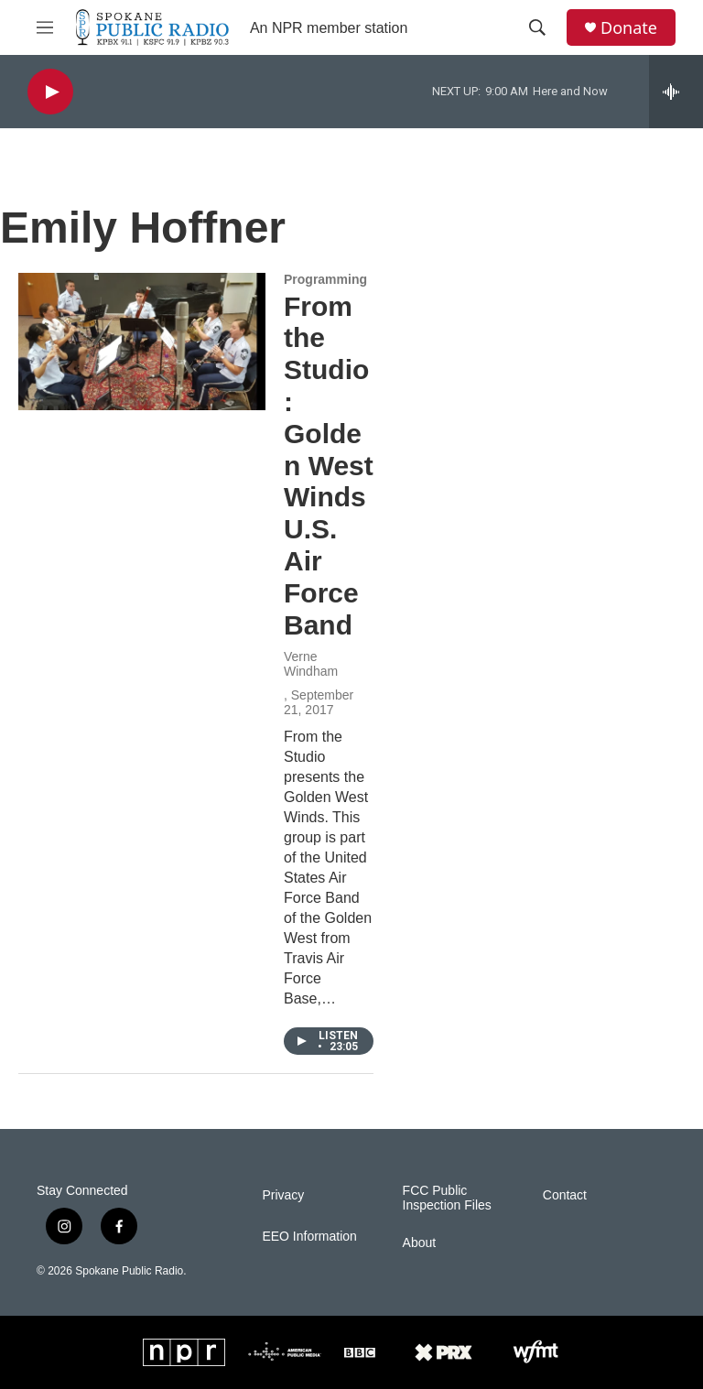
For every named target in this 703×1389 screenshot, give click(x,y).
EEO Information (309, 1236)
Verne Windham (311, 663)
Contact (565, 1195)
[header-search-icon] (537, 27)
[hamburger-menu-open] (44, 27)
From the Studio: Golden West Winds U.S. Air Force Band (328, 465)
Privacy (283, 1195)
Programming (325, 279)
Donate (628, 28)
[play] (50, 92)
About (420, 1243)
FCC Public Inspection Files (447, 1198)
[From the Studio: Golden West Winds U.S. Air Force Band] (141, 341)
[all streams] (676, 91)
